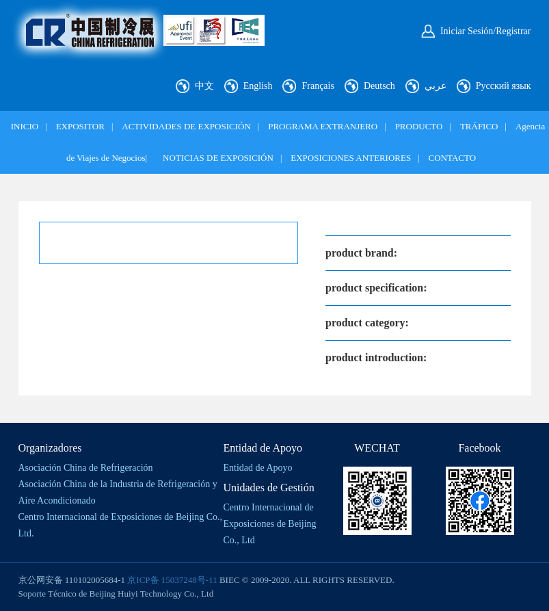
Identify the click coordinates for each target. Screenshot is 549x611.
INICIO (24, 126)
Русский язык (503, 86)
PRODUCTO (419, 126)
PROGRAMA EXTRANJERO (322, 126)
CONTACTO (453, 158)
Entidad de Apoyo (258, 468)
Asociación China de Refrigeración (85, 468)
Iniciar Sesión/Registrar (485, 31)
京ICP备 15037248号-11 (172, 580)
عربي (435, 86)
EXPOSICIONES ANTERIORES (351, 158)
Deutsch (379, 86)
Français (318, 86)
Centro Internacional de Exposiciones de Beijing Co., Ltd (270, 523)
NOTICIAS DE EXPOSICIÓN (218, 158)
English (258, 86)
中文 (204, 86)
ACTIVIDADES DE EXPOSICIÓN (186, 126)
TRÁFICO (479, 126)
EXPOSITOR (80, 126)
